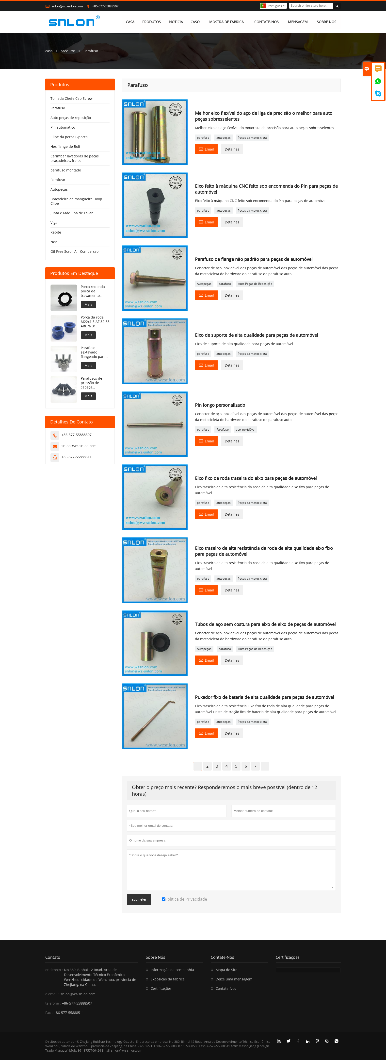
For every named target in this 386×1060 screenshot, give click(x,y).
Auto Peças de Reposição (255, 284)
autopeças (223, 137)
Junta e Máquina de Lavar (71, 213)
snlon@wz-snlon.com (67, 6)
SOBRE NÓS (326, 22)
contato (52, 957)
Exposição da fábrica (168, 979)
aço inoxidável (245, 430)
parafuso (203, 137)
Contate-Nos (226, 988)
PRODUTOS (151, 22)
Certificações (161, 988)
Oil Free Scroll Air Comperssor (75, 251)
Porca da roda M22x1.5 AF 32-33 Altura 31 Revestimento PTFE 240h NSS (95, 321)
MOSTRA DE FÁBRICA (226, 22)
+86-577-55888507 (105, 6)
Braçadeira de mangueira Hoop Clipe (76, 201)
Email (206, 148)
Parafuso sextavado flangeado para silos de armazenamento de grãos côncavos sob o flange (94, 352)
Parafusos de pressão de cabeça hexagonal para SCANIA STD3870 (94, 382)
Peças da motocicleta (252, 137)
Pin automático (62, 127)
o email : (52, 994)
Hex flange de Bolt (65, 146)
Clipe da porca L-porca (69, 137)
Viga (53, 222)
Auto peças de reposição (70, 117)
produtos (68, 51)
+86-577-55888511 (77, 456)
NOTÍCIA (176, 22)
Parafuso (222, 430)
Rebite (55, 232)
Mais (88, 304)
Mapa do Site (226, 969)
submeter (139, 899)
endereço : (54, 969)
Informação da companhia (172, 969)
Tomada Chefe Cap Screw (71, 98)
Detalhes (232, 149)
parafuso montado (65, 170)
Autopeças (204, 284)
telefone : (53, 1003)
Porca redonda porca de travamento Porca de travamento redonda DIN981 (94, 291)
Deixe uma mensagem (234, 979)
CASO (195, 22)
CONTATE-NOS (266, 22)
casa (49, 51)
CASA (130, 22)
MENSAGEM (298, 22)
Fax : (49, 1012)
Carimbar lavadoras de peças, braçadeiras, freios (74, 158)
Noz (53, 241)
